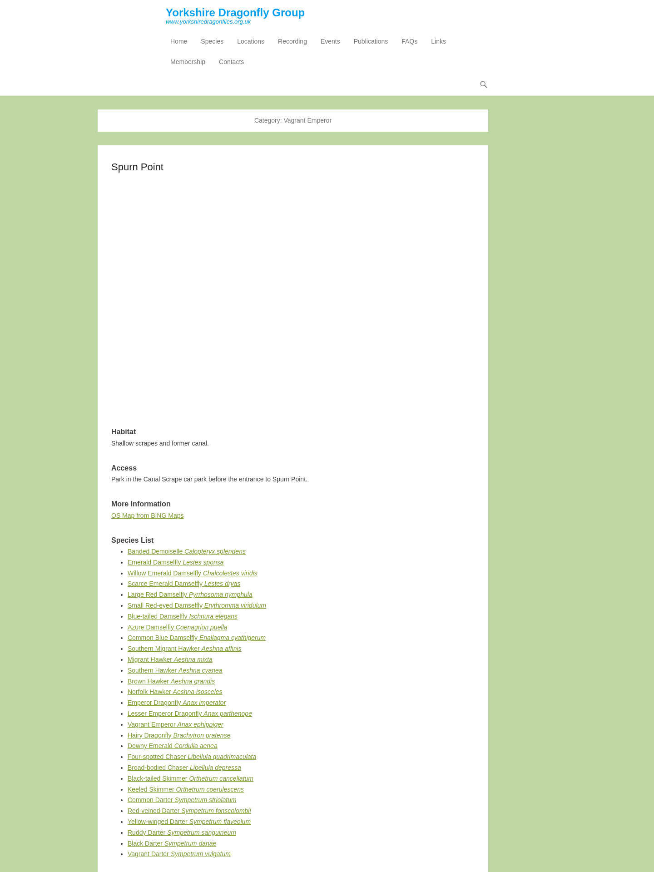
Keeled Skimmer (186, 789)
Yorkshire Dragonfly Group (235, 12)
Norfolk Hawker (175, 691)
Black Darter (172, 843)
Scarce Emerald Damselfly (184, 583)
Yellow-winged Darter (189, 821)
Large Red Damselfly (190, 594)
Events (330, 41)
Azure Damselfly (177, 627)
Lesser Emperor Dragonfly (190, 713)
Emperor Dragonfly (177, 702)
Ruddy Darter (182, 832)
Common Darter (182, 799)
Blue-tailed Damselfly (183, 616)
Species (212, 41)
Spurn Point (137, 167)
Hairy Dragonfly (179, 735)
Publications (371, 41)
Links (438, 41)
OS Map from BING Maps (147, 515)
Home (178, 41)
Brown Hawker (171, 681)
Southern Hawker (175, 670)
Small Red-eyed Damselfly (197, 605)
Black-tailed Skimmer (190, 778)
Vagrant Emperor (175, 724)
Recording (292, 41)
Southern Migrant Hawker (185, 648)
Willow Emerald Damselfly (193, 573)
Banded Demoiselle (187, 551)
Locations (250, 41)
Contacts (231, 61)
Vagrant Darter (179, 853)
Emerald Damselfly (176, 562)
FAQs (409, 41)
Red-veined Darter (189, 810)
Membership (187, 61)
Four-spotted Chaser (192, 756)
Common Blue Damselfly (197, 637)
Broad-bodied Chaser (184, 767)
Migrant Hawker (170, 659)
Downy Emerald (173, 745)
